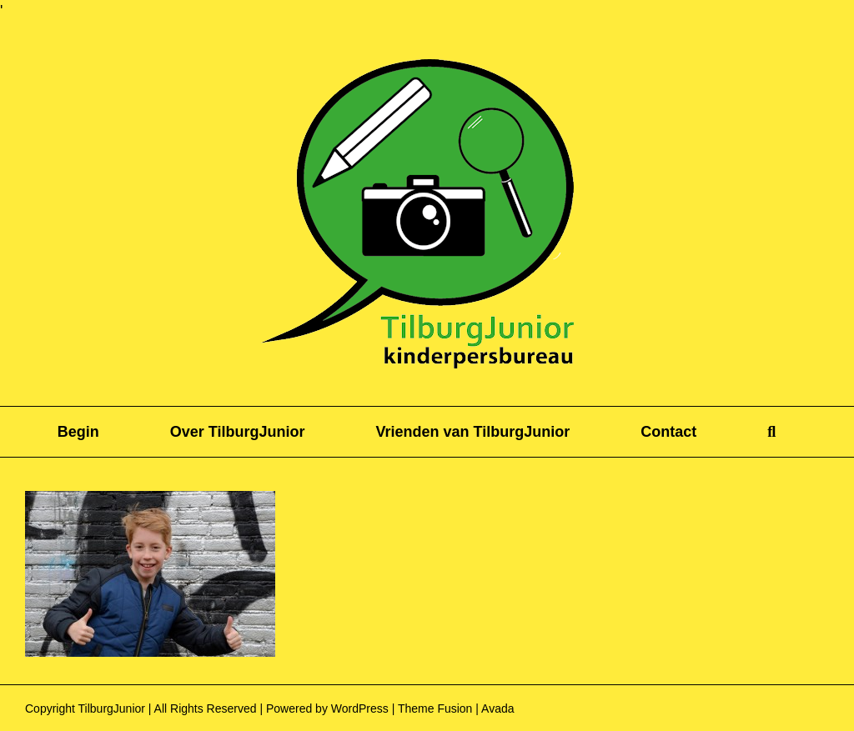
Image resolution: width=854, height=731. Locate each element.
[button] (771, 432)
